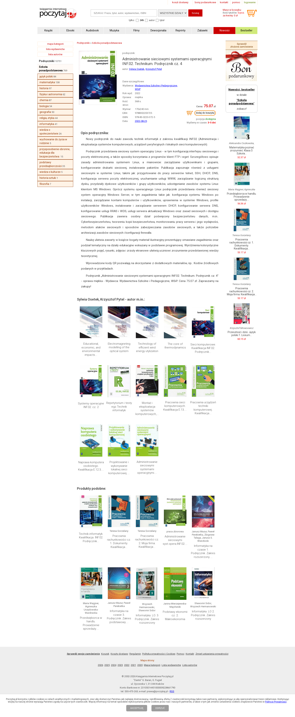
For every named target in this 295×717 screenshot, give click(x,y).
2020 (140, 665)
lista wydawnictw (55, 49)
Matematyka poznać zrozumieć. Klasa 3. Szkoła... (241, 150)
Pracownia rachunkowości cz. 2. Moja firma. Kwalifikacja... (147, 541)
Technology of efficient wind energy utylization (147, 347)
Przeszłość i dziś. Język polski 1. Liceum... (242, 334)
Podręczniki (46, 61)
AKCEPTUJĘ (136, 708)
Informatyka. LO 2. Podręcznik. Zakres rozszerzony (203, 615)
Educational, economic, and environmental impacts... (90, 349)
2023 (120, 665)
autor (152, 20)
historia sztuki (48, 177)
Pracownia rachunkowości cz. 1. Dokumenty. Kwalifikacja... (119, 541)
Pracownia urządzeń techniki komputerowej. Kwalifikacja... (203, 408)
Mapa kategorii (152, 665)
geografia (45, 111)
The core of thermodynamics (175, 345)
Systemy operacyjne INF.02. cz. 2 (91, 405)
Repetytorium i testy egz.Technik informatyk (119, 406)
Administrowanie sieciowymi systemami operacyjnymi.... (147, 467)
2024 (113, 665)
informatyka (47, 123)
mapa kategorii (55, 43)
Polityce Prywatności (276, 701)
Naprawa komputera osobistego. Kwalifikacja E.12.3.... (91, 466)
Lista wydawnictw (171, 665)
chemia (44, 100)
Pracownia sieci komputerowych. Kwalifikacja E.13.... (175, 406)
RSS (172, 691)
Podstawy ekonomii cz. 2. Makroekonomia (175, 615)
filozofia (44, 183)
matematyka (47, 82)
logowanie (249, 2)
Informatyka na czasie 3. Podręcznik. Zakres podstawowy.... (119, 616)
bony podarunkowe (205, 2)
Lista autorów (189, 665)
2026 (100, 665)
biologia (44, 106)
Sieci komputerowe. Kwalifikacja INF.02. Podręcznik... (203, 348)
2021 (133, 665)
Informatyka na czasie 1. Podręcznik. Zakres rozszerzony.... (203, 551)
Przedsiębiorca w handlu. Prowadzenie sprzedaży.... (91, 623)
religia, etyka (47, 117)
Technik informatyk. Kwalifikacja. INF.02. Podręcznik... (91, 537)
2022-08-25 (141, 121)
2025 (107, 665)
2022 (126, 665)
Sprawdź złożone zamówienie (241, 45)
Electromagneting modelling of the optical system (119, 347)
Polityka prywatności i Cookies (158, 653)
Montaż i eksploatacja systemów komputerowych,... (147, 408)
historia (44, 88)
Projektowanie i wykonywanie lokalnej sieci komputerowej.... (119, 467)
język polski (46, 76)
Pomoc (180, 653)
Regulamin (135, 653)
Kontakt (190, 653)
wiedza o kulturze (50, 171)
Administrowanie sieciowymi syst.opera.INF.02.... (175, 540)
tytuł (162, 20)
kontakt (224, 2)
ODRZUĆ (160, 708)
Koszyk (105, 653)
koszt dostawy (180, 2)
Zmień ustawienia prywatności (211, 653)
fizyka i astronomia (51, 94)
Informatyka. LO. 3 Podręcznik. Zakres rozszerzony (147, 619)
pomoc (236, 2)
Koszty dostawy (119, 653)
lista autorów (55, 54)
